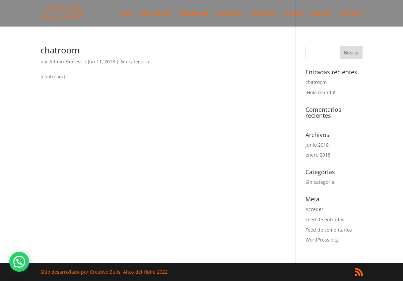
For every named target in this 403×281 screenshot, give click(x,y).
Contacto (351, 13)
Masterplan (193, 13)
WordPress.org (321, 240)
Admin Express (66, 61)
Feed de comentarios (328, 230)
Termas (293, 13)
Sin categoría (134, 61)
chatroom (60, 50)
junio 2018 (317, 145)
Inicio (126, 13)
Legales (321, 13)
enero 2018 (317, 155)
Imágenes (263, 13)
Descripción (156, 13)
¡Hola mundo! (320, 92)
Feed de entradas (324, 219)
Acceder (314, 209)
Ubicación (229, 13)
